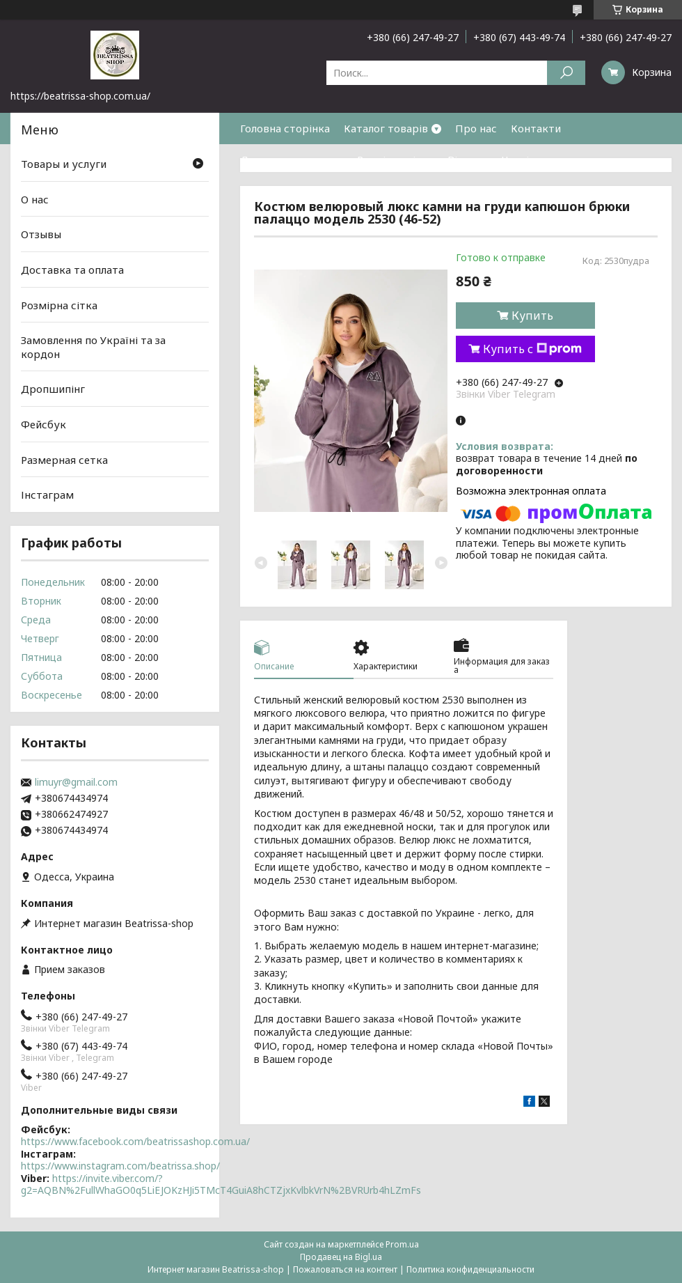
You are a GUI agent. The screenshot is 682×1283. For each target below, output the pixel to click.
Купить (532, 315)
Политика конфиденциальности (470, 1269)
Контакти (536, 128)
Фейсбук (43, 424)
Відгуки (467, 159)
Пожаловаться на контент (345, 1269)
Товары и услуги (63, 164)
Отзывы (41, 234)
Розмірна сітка (395, 159)
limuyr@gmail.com (76, 782)
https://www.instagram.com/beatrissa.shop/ (120, 1165)
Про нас (476, 128)
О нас (35, 199)
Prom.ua (402, 1244)
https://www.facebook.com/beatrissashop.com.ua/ (135, 1141)
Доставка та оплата (291, 159)
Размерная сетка (64, 460)
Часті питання (538, 159)
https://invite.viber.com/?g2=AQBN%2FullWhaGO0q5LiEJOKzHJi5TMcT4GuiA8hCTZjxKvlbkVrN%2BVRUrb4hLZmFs (221, 1184)
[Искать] (566, 73)
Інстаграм (47, 494)
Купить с (532, 349)
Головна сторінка (285, 128)
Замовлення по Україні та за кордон (93, 347)
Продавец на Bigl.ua (341, 1257)
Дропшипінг (53, 389)
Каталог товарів (386, 128)
